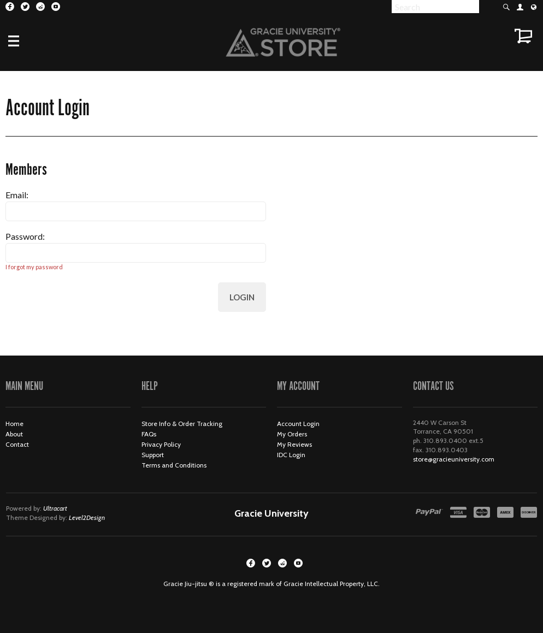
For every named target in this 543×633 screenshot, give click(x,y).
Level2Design (87, 517)
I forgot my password (34, 266)
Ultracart (55, 508)
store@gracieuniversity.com (453, 459)
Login (242, 297)
